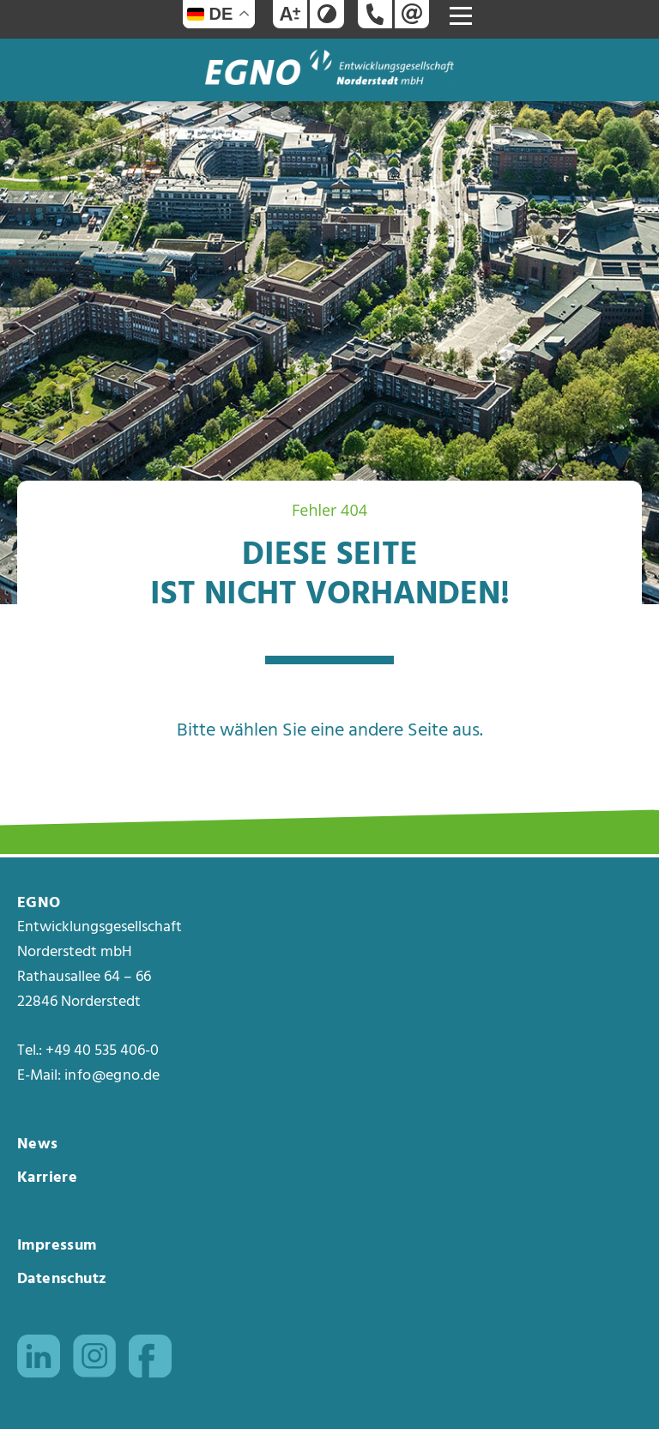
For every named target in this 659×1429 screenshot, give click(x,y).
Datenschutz (61, 1279)
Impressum (57, 1245)
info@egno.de (112, 1076)
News (37, 1144)
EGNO (39, 904)
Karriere (47, 1178)
